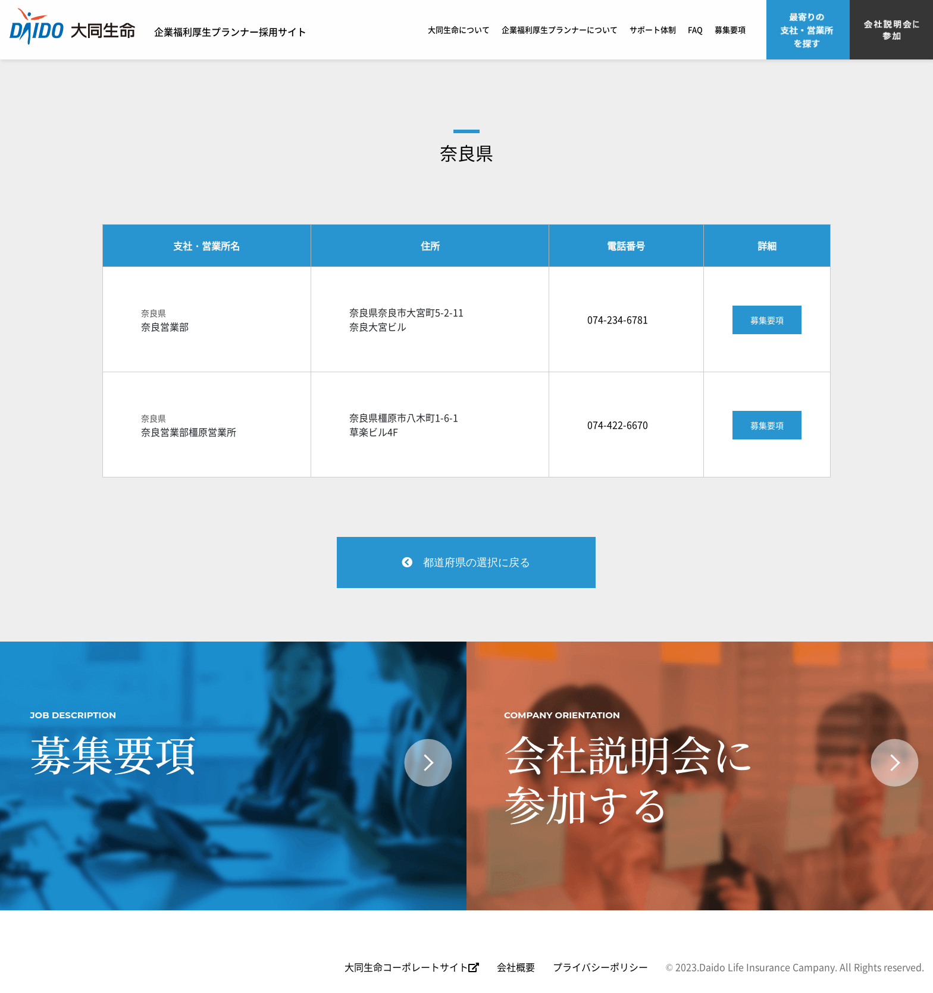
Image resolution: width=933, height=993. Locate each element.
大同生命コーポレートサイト (412, 967)
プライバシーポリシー (600, 967)
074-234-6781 (617, 319)
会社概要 (516, 967)
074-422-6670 (617, 424)
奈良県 (466, 152)
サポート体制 (653, 29)
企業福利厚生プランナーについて (560, 29)
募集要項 (730, 29)
